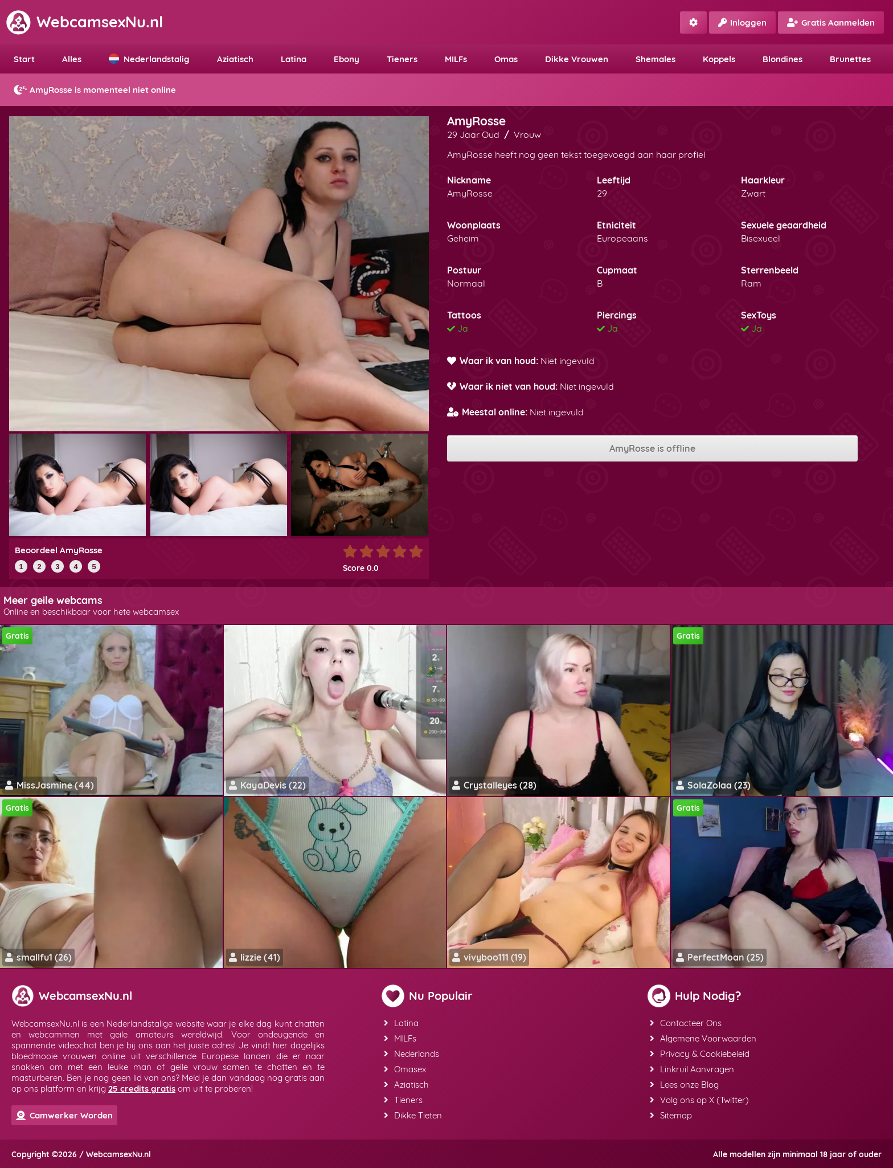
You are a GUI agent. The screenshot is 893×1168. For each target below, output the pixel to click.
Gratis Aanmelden (831, 22)
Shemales (655, 59)
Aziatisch (235, 59)
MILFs (456, 59)
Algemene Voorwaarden (703, 1038)
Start (24, 59)
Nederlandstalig (149, 59)
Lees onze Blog (684, 1084)
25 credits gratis (141, 1088)
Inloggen (742, 22)
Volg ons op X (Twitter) (699, 1100)
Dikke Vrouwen (576, 59)
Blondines (782, 59)
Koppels (719, 59)
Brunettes (850, 59)
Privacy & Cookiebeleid (699, 1053)
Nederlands (411, 1053)
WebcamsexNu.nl (84, 21)
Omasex (405, 1069)
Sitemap (671, 1115)
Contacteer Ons (686, 1023)
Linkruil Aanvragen (692, 1069)
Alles (71, 59)
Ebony (346, 59)
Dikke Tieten (413, 1115)
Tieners (402, 59)
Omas (506, 59)
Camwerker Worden (64, 1115)
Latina (293, 59)
